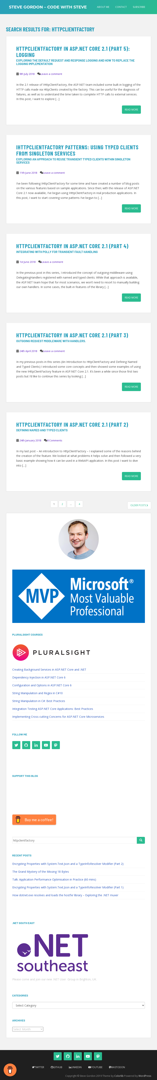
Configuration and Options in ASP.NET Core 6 (42, 685)
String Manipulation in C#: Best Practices (38, 701)
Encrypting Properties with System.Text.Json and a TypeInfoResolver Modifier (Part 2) (68, 864)
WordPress (144, 1076)
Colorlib (119, 1076)
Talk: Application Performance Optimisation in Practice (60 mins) (54, 879)
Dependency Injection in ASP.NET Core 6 (39, 677)
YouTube (96, 1067)
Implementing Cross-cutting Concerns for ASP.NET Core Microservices (58, 717)
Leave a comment (51, 74)
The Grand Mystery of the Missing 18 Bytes (40, 871)
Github (57, 1067)
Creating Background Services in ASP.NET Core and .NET (49, 669)
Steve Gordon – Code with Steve (48, 7)
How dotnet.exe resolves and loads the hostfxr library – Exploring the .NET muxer (65, 895)
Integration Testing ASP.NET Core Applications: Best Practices (52, 709)
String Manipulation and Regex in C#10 (37, 693)
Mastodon (118, 1067)
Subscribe (139, 7)
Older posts (139, 505)
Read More (131, 109)
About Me (103, 7)
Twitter (39, 1067)
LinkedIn (76, 1067)
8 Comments (54, 440)
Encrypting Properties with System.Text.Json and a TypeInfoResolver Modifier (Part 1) (68, 887)
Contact (121, 7)
